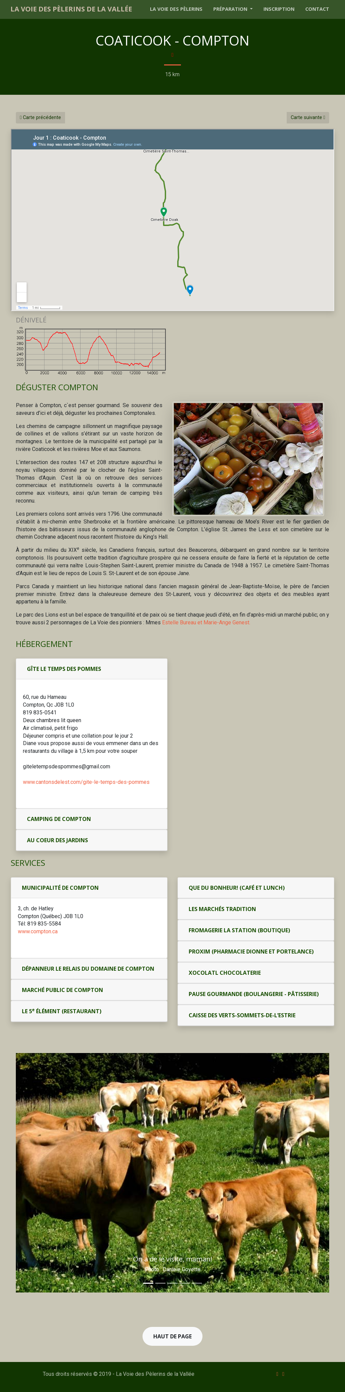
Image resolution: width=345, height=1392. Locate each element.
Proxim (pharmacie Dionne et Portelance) (251, 951)
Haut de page (172, 1336)
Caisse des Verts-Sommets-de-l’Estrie (242, 1015)
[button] (35, 1172)
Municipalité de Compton (60, 887)
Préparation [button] (231, 9)
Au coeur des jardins (57, 840)
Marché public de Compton (62, 990)
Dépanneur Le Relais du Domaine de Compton (88, 968)
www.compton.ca (38, 931)
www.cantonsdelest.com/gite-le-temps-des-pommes (86, 782)
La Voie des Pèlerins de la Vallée (71, 8)
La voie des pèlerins (176, 9)
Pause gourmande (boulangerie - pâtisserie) (254, 994)
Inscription (278, 9)
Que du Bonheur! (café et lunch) (237, 887)
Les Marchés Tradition (222, 909)
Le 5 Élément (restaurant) (61, 1011)
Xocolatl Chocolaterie (225, 972)
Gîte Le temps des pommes (64, 669)
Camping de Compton (59, 819)
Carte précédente (40, 117)
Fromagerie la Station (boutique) (239, 930)
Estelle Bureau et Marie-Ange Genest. (206, 622)
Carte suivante (308, 117)
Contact (317, 9)
